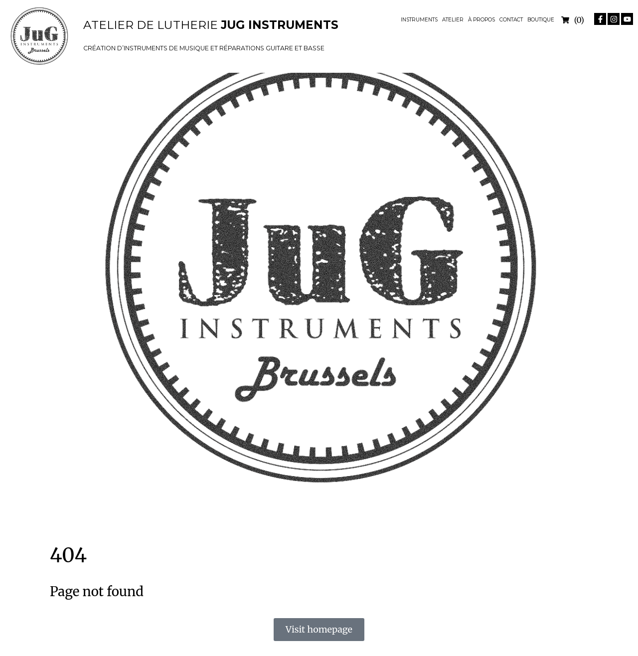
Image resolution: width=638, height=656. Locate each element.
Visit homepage (319, 629)
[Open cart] (572, 19)
